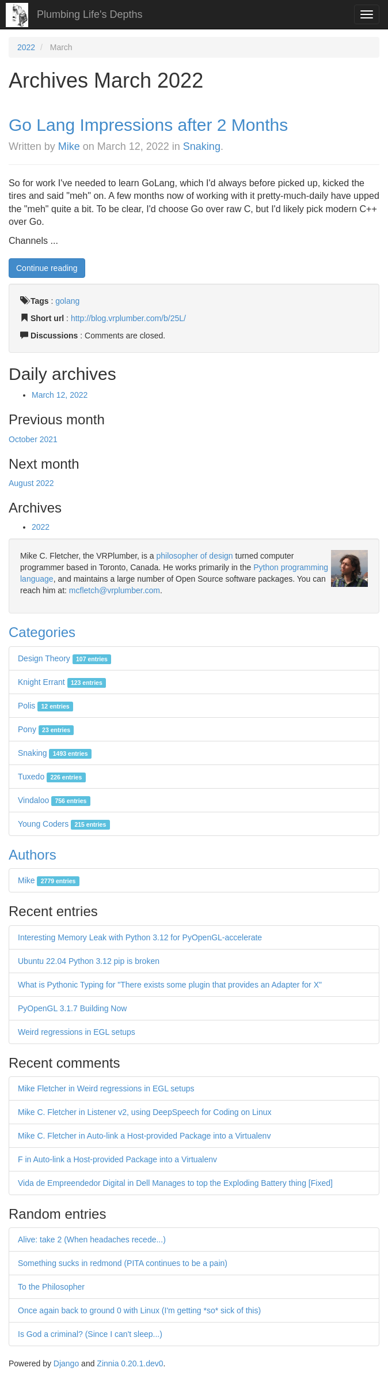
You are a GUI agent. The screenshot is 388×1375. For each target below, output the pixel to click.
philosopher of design (195, 555)
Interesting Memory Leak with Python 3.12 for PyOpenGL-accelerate (140, 937)
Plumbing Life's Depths (90, 14)
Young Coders (64, 823)
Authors (32, 854)
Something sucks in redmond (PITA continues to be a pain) (122, 1263)
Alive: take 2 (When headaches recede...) (92, 1239)
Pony (46, 729)
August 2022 (31, 483)
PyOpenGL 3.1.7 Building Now (72, 1008)
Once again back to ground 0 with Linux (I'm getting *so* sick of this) (139, 1310)
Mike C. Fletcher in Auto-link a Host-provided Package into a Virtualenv (144, 1135)
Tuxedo (52, 776)
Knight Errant (62, 682)
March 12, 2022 (60, 395)
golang (67, 301)
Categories (42, 632)
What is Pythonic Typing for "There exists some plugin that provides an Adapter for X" (170, 984)
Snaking (201, 146)
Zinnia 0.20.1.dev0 (130, 1363)
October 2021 (33, 439)
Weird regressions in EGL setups (76, 1032)
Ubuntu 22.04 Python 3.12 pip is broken (88, 961)
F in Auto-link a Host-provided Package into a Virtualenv (117, 1159)
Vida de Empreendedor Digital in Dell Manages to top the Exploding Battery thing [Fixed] (175, 1183)
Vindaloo (54, 800)
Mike (69, 146)
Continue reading (47, 268)
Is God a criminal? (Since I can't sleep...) (90, 1334)
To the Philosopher (51, 1286)
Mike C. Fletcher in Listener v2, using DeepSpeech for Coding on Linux (144, 1112)
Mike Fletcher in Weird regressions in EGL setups (106, 1088)
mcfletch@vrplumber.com (114, 590)
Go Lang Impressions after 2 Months (148, 124)
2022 (26, 47)
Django (66, 1363)
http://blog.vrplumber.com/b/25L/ (128, 318)
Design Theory (64, 658)
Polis (45, 705)
